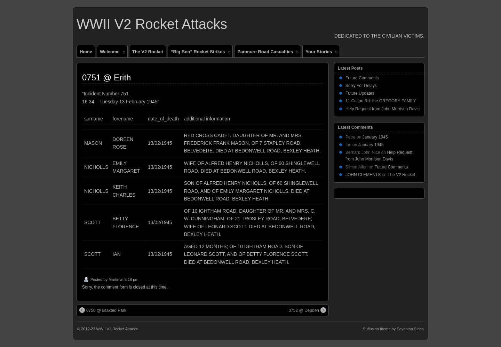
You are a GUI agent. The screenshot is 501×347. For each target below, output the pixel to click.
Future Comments (362, 78)
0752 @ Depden (307, 310)
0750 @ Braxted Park (102, 310)
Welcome (113, 53)
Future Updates (359, 93)
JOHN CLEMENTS (363, 174)
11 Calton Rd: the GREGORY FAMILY (380, 100)
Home (86, 51)
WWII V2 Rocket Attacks (152, 24)
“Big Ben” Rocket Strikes (201, 53)
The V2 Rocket (147, 51)
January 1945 (375, 137)
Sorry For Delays (361, 85)
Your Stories (321, 53)
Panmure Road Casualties (268, 53)
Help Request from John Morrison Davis (382, 109)
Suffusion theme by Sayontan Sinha (393, 329)
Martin (114, 279)
